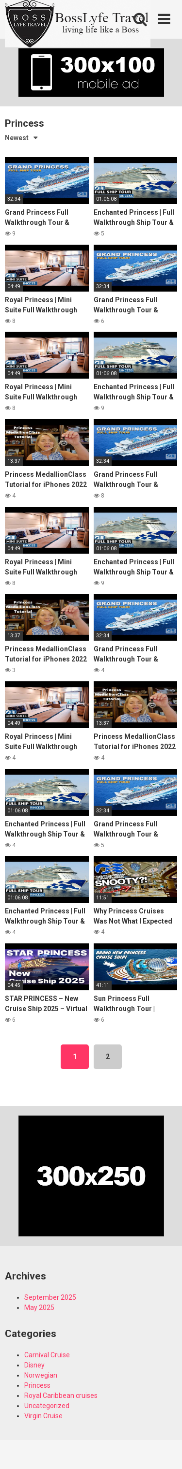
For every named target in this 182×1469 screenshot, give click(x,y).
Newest (17, 138)
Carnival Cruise (47, 1355)
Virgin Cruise (43, 1416)
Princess (37, 1385)
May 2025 (39, 1307)
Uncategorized (46, 1406)
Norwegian (40, 1375)
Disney (34, 1365)
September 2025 (50, 1297)
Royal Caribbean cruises (61, 1395)
